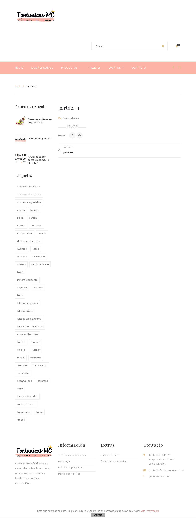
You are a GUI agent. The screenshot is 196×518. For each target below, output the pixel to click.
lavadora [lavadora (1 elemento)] (38, 287)
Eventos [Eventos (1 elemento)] (22, 248)
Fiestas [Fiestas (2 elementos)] (21, 264)
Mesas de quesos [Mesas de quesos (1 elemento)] (27, 303)
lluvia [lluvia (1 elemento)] (20, 295)
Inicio (18, 86)
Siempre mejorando (39, 138)
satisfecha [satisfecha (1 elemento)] (23, 373)
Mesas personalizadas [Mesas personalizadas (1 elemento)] (30, 326)
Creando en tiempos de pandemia (40, 121)
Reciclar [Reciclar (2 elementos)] (35, 349)
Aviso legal (64, 461)
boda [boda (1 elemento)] (20, 217)
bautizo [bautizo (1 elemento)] (34, 210)
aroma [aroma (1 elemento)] (21, 210)
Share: (62, 135)
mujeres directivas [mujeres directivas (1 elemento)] (27, 334)
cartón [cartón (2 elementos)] (33, 217)
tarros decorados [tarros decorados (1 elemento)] (27, 396)
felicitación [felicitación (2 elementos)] (39, 256)
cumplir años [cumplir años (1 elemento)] (24, 233)
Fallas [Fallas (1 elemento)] (35, 248)
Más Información (150, 511)
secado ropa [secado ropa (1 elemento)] (24, 380)
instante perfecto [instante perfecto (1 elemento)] (27, 279)
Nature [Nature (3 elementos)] (21, 342)
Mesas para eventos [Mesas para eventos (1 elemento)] (29, 318)
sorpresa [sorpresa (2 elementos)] (43, 380)
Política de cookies (69, 473)
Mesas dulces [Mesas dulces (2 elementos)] (25, 310)
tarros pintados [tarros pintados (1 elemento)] (26, 404)
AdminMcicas (71, 118)
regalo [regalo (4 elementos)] (21, 357)
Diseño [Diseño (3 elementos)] (42, 233)
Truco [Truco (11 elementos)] (39, 411)
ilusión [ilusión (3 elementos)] (20, 272)
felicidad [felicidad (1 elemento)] (22, 256)
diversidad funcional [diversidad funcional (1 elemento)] (28, 241)
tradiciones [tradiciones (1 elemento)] (23, 411)
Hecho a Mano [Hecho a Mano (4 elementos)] (40, 264)
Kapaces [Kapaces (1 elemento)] (22, 287)
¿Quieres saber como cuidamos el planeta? (38, 160)
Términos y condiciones (72, 455)
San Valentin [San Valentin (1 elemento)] (40, 365)
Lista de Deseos (110, 455)
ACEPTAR (97, 515)
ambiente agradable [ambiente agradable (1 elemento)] (29, 202)
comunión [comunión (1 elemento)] (36, 225)
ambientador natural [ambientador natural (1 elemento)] (29, 194)
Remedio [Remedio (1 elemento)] (35, 357)
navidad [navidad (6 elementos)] (35, 342)
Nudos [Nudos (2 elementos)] (21, 349)
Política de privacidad (70, 467)
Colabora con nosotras (114, 461)
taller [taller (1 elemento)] (20, 388)
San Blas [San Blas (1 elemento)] (22, 365)
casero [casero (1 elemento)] (21, 225)
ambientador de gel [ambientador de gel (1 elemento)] (28, 186)
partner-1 (69, 107)
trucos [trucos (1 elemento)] (21, 419)
